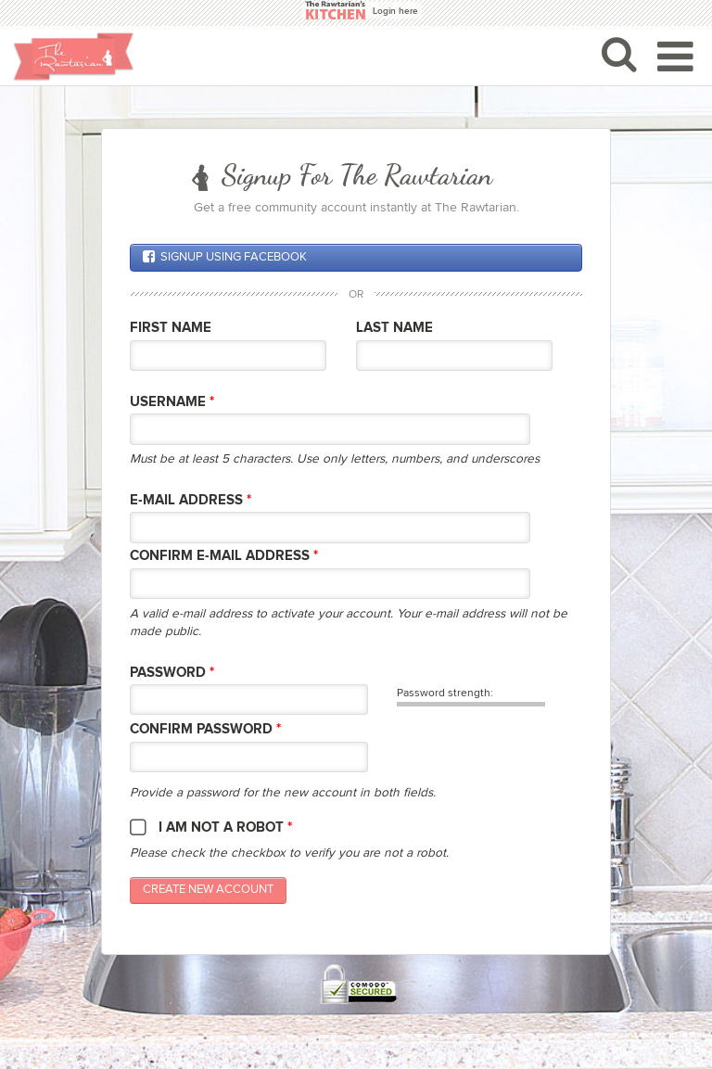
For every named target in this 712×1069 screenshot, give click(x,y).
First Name (170, 328)
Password (172, 672)
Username (172, 402)
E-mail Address (190, 500)
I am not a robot (225, 827)
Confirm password (205, 729)
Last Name (394, 328)
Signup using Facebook (225, 256)
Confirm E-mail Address (224, 556)
